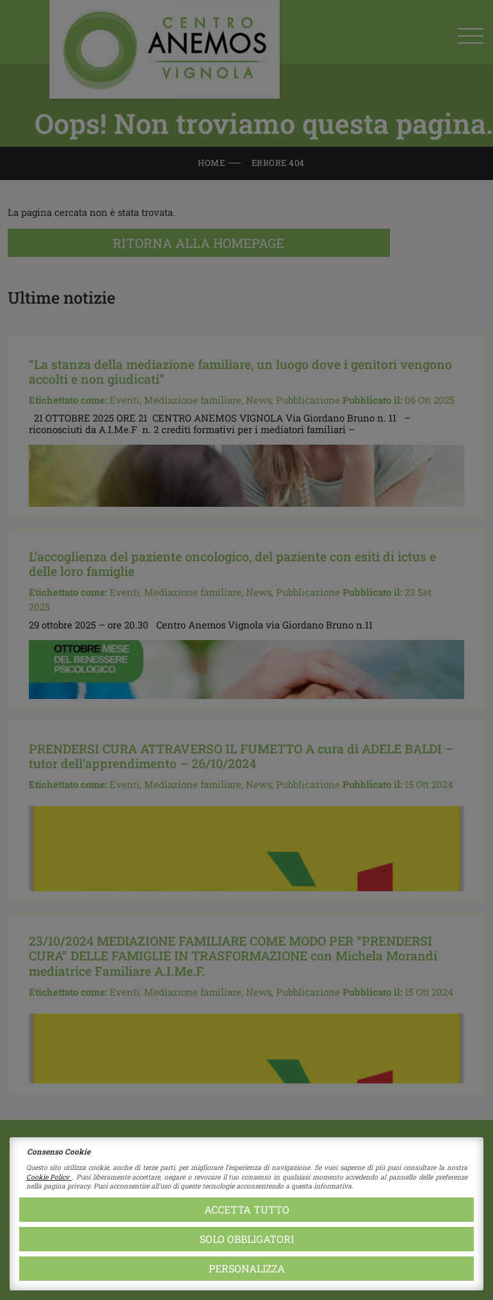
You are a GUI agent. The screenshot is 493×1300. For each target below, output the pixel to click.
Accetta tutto (246, 1209)
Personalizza (247, 1268)
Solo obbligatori (247, 1239)
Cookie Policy (49, 1176)
